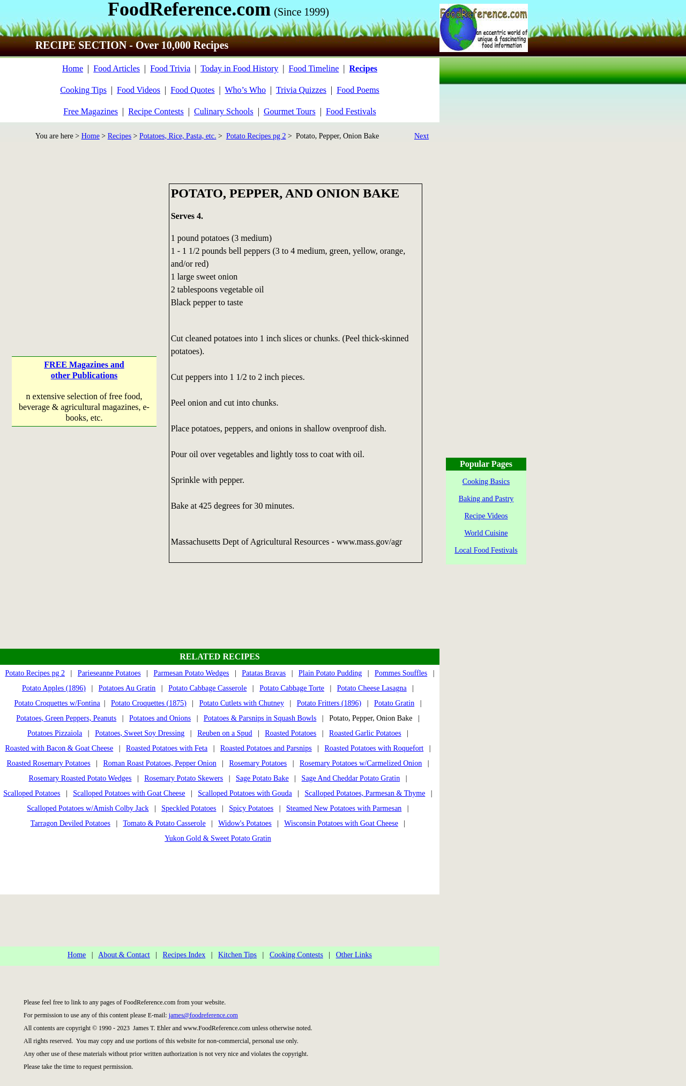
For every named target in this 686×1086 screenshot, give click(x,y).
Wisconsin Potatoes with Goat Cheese (341, 823)
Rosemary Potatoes (258, 763)
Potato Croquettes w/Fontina (57, 703)
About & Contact (124, 955)
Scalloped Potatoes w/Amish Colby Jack (87, 808)
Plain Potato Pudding (330, 673)
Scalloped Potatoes (31, 793)
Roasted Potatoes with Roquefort (373, 748)
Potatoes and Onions (160, 718)
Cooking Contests (296, 955)
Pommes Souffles (401, 673)
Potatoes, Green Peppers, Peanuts (66, 718)
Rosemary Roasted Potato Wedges (80, 778)
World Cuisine (486, 533)
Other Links (354, 955)
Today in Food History (239, 68)
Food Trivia (170, 68)
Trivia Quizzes (301, 89)
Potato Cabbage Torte (291, 688)
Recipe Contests (156, 111)
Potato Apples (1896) (54, 688)
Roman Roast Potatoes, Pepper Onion (160, 763)
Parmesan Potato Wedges (191, 673)
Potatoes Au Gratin (127, 688)
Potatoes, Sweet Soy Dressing (139, 733)
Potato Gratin (394, 703)
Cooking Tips (83, 89)
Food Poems (358, 89)
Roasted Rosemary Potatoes (48, 763)
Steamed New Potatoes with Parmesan (343, 808)
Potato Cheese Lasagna (372, 688)
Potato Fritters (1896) (329, 703)
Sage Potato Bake (262, 778)
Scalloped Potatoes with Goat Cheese (129, 793)
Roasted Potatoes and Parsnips (266, 748)
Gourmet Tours (290, 111)
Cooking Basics (486, 482)
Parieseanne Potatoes (109, 673)
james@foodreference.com (203, 1015)
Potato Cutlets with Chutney (241, 703)
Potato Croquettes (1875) (149, 703)
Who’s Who (245, 89)
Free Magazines (90, 111)
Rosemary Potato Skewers (183, 778)
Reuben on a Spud (224, 733)
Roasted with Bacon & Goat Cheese (59, 748)
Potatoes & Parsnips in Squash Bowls (260, 718)
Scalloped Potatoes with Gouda (245, 793)
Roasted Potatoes (290, 733)
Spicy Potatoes (251, 808)
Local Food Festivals (485, 550)
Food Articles (116, 68)
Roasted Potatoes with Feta (166, 748)
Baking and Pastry (486, 499)
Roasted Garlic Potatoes (365, 733)
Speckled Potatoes (188, 808)
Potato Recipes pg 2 (256, 136)
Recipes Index (184, 955)
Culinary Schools (223, 111)
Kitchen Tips (237, 955)
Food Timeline (314, 68)
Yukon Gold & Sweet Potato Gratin (218, 838)
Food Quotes (192, 89)
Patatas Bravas (264, 673)
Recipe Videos (486, 516)
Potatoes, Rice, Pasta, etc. (177, 136)
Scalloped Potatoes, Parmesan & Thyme (364, 793)
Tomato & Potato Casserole (164, 823)
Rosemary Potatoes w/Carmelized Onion (361, 763)
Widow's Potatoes (245, 823)
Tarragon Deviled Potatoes (70, 823)
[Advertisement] (84, 251)
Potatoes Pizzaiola (54, 733)
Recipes (119, 136)
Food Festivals (351, 111)
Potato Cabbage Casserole (207, 688)
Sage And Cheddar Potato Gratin (351, 778)
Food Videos (138, 89)
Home (72, 68)
